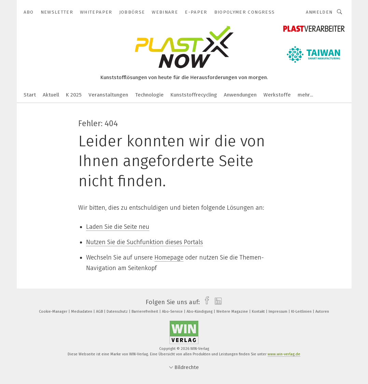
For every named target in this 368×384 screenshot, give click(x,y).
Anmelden (319, 12)
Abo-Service (173, 311)
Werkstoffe (277, 95)
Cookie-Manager (53, 311)
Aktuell (51, 95)
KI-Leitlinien (302, 311)
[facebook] (205, 302)
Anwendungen (240, 95)
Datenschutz (118, 311)
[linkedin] (216, 302)
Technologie (149, 95)
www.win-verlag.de (284, 354)
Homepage (168, 257)
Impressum (278, 311)
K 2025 (74, 95)
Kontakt (259, 311)
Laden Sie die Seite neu (117, 227)
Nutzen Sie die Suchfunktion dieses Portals (144, 242)
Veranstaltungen (108, 95)
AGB (100, 311)
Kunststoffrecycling (194, 95)
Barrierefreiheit (145, 311)
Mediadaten (82, 311)
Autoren (322, 311)
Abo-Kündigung (200, 311)
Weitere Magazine (232, 311)
